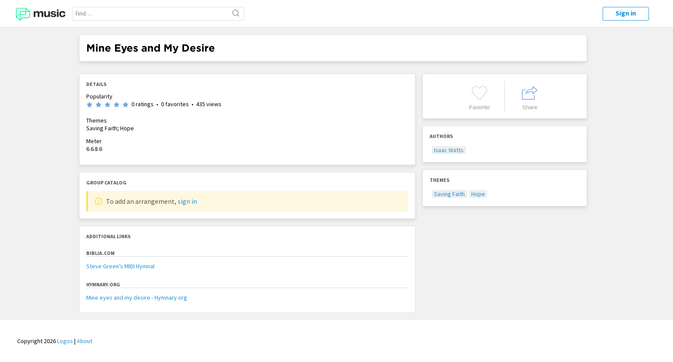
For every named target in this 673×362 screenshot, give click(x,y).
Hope (478, 194)
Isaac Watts (449, 150)
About (84, 341)
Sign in (625, 13)
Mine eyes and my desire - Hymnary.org (136, 297)
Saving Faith (449, 194)
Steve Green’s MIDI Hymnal (120, 266)
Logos (65, 341)
